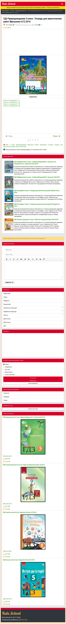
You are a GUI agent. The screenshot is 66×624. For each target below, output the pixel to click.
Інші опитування (33, 383)
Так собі (7, 369)
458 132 (6, 601)
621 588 (6, 506)
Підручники (33, 293)
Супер (7, 364)
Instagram (6, 397)
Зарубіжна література (33, 311)
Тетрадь (50, 145)
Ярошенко (31, 145)
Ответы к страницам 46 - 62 (11, 106)
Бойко (37, 145)
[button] (6, 259)
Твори (5, 297)
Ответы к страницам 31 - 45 (11, 104)
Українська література (33, 308)
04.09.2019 (7, 599)
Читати (33, 315)
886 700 (6, 459)
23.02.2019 (7, 503)
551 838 (6, 554)
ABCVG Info (23, 620)
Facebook (6, 393)
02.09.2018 (7, 456)
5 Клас (17, 25)
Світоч (18, 146)
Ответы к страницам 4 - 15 (11, 100)
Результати (33, 380)
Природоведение (21, 145)
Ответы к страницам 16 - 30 (11, 102)
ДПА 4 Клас (6, 319)
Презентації (7, 304)
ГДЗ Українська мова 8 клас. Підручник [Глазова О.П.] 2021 (20, 512)
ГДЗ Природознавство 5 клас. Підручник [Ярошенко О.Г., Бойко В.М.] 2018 (24, 417)
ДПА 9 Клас (6, 322)
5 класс (12, 145)
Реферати (6, 301)
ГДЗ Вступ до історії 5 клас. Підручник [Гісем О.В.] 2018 (19, 560)
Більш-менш (8, 372)
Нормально (8, 367)
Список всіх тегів (33, 408)
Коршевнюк (43, 145)
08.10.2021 (7, 551)
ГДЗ (7, 145)
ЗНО (4, 326)
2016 (21, 146)
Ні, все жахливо (10, 374)
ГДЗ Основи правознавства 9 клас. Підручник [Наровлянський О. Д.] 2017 (24, 464)
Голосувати (33, 378)
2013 (24, 146)
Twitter (5, 400)
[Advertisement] (33, 42)
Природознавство (26, 25)
